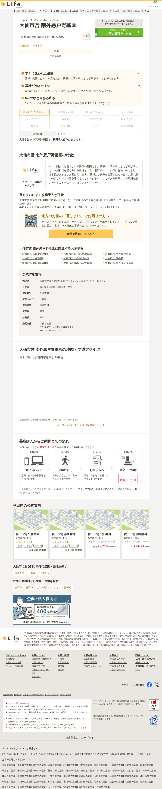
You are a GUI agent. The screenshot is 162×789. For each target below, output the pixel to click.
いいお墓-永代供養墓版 (45, 754)
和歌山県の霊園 (148, 776)
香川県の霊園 (100, 781)
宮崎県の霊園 (70, 787)
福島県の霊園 (100, 765)
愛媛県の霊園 (116, 781)
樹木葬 (61, 666)
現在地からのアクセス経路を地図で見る (81, 425)
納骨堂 (61, 669)
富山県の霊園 (87, 770)
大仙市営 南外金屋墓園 (118, 253)
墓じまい (36, 676)
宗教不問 (19, 572)
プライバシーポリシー (33, 695)
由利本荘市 (43, 587)
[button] (119, 32)
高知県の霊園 (131, 781)
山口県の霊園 (70, 781)
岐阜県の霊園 (8, 776)
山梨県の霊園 (133, 770)
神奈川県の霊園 (56, 770)
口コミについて (52, 695)
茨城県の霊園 (116, 765)
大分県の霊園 (54, 787)
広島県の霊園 (54, 781)
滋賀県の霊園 (70, 776)
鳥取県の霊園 (8, 781)
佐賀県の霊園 (8, 787)
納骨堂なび (102, 754)
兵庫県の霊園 (116, 776)
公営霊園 (44, 572)
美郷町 (67, 587)
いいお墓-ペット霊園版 (70, 754)
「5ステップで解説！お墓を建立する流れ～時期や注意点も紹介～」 (108, 489)
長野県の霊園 (149, 770)
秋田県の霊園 (70, 765)
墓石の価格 (89, 659)
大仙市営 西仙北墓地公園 (77, 253)
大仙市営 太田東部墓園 (35, 263)
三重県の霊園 (54, 776)
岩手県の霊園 (39, 765)
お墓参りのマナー (118, 659)
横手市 (29, 587)
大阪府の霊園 (100, 776)
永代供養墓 (63, 662)
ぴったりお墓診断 (14, 666)
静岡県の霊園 (24, 776)
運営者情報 (8, 695)
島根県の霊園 (24, 781)
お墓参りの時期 (117, 669)
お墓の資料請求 (13, 662)
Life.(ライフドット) (22, 754)
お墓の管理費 (90, 662)
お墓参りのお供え (118, 662)
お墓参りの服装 (117, 666)
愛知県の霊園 (39, 776)
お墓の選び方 (38, 666)
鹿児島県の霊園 (86, 787)
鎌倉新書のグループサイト (81, 737)
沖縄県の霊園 (103, 787)
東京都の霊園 (39, 770)
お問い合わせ (65, 695)
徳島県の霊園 (85, 781)
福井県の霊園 (118, 770)
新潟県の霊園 (72, 770)
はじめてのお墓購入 (42, 659)
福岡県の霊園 (146, 781)
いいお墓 (6, 754)
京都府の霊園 (85, 776)
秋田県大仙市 (60, 139)
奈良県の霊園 (131, 776)
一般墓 (32, 572)
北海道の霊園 (8, 765)
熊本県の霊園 (39, 787)
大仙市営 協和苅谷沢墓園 (77, 263)
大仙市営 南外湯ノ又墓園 (119, 263)
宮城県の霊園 (54, 765)
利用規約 (18, 695)
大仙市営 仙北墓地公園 (76, 258)
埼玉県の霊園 (8, 770)
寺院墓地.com (117, 754)
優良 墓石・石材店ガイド (138, 754)
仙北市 (56, 587)
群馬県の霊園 (146, 765)
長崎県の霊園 (24, 787)
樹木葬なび (89, 754)
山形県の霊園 (85, 765)
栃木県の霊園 (131, 765)
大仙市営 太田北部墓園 (35, 253)
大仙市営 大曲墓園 (32, 258)
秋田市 (18, 587)
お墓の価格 (37, 662)
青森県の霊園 (24, 765)
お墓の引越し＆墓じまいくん (16, 759)
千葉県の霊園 (24, 770)
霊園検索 (10, 659)
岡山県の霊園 (39, 781)
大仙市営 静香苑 (114, 258)
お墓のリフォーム (92, 666)
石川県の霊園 (103, 770)
